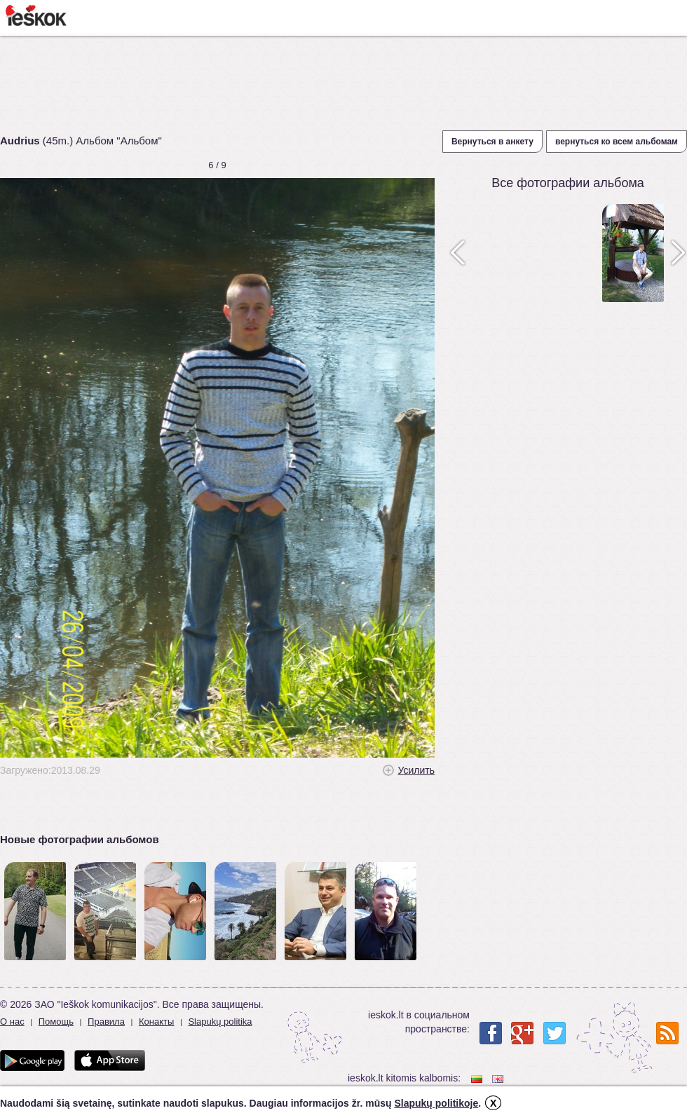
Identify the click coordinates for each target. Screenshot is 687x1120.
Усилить (416, 770)
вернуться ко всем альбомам (616, 141)
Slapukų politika (220, 1021)
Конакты (156, 1021)
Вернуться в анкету (492, 141)
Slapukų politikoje (436, 1103)
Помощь (56, 1021)
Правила (106, 1021)
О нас (12, 1021)
